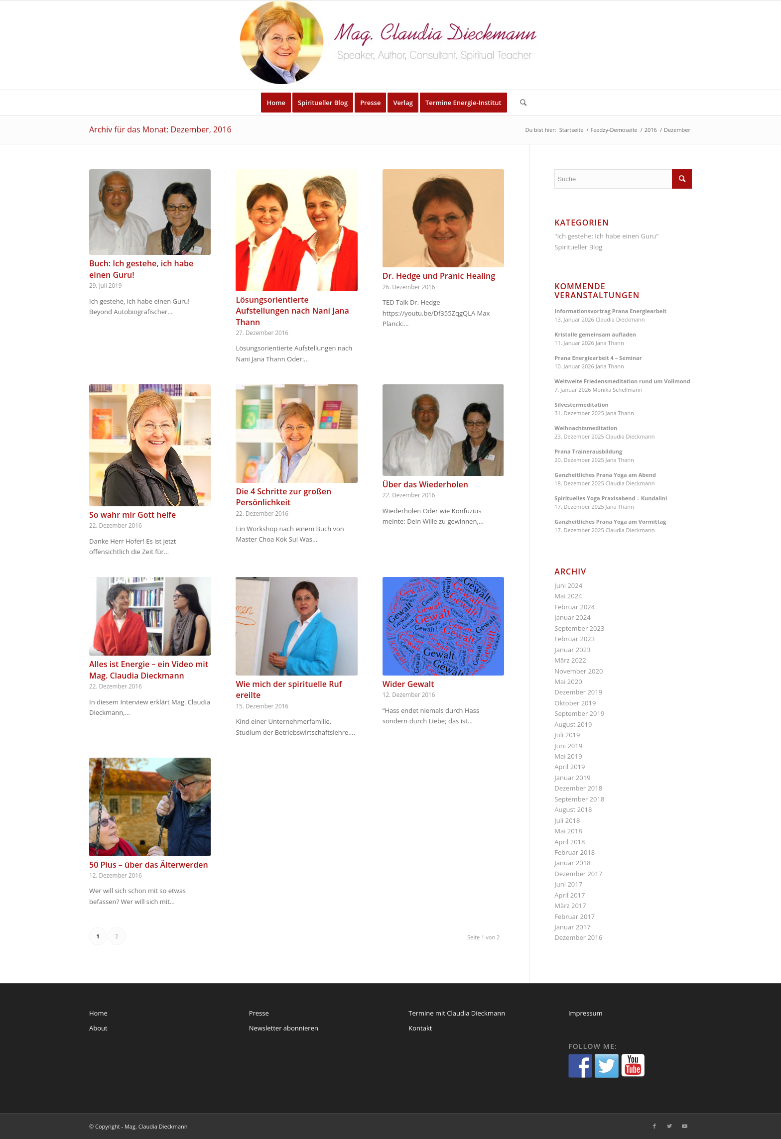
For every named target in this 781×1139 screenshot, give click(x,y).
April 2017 (569, 895)
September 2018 (579, 799)
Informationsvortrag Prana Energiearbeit (610, 311)
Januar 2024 (572, 617)
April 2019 (569, 766)
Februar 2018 (574, 852)
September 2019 (579, 713)
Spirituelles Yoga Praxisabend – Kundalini (610, 498)
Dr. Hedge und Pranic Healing (439, 275)
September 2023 (579, 628)
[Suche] (520, 102)
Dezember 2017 (578, 873)
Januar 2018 (572, 862)
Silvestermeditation (581, 404)
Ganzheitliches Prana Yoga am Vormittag (610, 521)
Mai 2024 (568, 595)
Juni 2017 (568, 884)
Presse (259, 1013)
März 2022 (570, 660)
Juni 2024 (568, 585)
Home (98, 1013)
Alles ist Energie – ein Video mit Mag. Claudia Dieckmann (148, 670)
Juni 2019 (568, 745)
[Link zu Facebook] (654, 1126)
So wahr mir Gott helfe (132, 514)
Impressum (585, 1013)
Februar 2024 (574, 606)
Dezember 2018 (578, 788)
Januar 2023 (572, 649)
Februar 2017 (574, 916)
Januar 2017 (572, 926)
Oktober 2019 (575, 702)
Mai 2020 (568, 681)
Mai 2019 (568, 756)
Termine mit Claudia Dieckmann (456, 1013)
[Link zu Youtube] (684, 1126)
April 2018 (569, 841)
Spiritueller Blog (578, 246)
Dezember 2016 (578, 937)
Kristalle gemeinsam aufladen (595, 334)
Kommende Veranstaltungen (597, 291)
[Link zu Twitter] (669, 1126)
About (98, 1028)
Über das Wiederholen (425, 484)
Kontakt (420, 1028)
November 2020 (578, 671)
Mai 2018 (568, 830)
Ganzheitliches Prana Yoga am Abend (605, 474)
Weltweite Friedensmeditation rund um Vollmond (622, 381)
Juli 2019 (567, 734)
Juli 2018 (567, 820)
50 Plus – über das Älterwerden (148, 864)
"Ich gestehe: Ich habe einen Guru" (606, 235)
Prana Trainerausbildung (588, 451)
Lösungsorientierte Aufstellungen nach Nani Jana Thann (292, 311)
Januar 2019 (572, 777)
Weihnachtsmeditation (585, 428)
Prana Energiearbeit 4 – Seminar (598, 357)
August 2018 (573, 809)
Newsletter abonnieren (283, 1028)
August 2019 (573, 724)
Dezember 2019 (578, 691)
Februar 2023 (574, 638)
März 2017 (570, 905)
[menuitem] (276, 102)
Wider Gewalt (408, 684)
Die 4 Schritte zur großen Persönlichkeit (283, 497)
